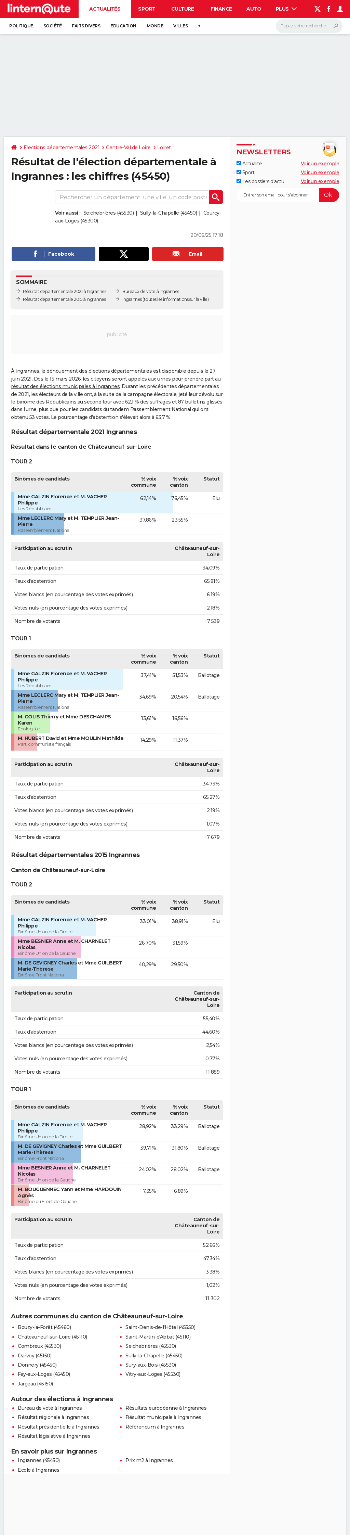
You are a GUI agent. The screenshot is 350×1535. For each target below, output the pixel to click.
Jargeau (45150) (35, 1384)
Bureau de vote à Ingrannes (50, 1408)
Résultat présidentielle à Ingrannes (58, 1427)
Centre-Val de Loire (128, 147)
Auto (253, 9)
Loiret (164, 147)
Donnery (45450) (37, 1365)
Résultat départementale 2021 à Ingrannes (64, 291)
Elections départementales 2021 (61, 147)
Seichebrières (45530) (108, 213)
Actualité (249, 164)
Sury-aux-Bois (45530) (150, 1365)
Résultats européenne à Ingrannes (165, 1408)
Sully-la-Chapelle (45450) (168, 213)
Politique (21, 25)
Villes (180, 25)
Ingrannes (132, 299)
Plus (286, 9)
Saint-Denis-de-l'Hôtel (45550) (160, 1327)
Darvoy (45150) (34, 1356)
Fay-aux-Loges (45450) (44, 1374)
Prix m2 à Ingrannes (149, 1460)
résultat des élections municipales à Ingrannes (65, 386)
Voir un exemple (320, 164)
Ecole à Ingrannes (38, 1470)
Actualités (104, 9)
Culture (182, 9)
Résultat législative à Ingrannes (54, 1436)
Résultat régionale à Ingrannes (53, 1417)
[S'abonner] (288, 195)
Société (52, 25)
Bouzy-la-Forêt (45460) (44, 1327)
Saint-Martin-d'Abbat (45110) (157, 1337)
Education (123, 25)
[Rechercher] (309, 26)
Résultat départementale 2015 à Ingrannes (64, 299)
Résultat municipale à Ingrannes (163, 1417)
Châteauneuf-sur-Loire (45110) (52, 1337)
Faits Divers (86, 25)
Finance (221, 9)
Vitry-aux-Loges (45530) (152, 1374)
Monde (155, 25)
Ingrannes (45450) (39, 1460)
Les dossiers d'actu (260, 181)
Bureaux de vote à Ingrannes (150, 291)
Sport (147, 9)
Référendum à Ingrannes (154, 1427)
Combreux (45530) (39, 1346)
